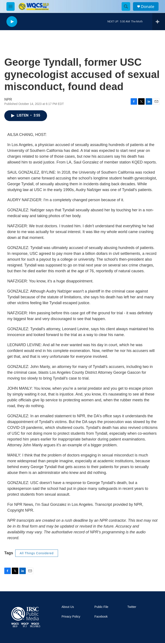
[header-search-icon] (126, 6)
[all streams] (158, 21)
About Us (67, 607)
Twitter (131, 607)
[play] (11, 21)
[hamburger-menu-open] (10, 6)
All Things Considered (37, 553)
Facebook (101, 616)
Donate (147, 6)
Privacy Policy (70, 616)
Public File (101, 607)
